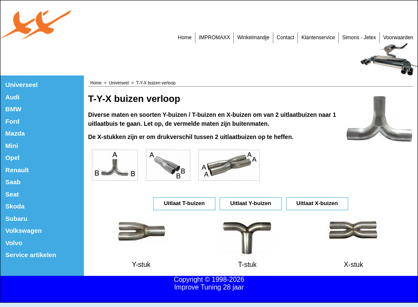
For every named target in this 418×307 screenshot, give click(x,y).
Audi (13, 97)
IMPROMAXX (214, 38)
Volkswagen (24, 230)
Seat (12, 194)
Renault (17, 170)
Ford (13, 121)
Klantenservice (318, 38)
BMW (14, 109)
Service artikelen (31, 254)
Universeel (22, 84)
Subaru (17, 218)
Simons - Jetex (359, 38)
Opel (13, 157)
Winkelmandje (253, 38)
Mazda (15, 133)
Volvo (14, 242)
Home (185, 38)
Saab (13, 181)
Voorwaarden (398, 38)
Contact (285, 38)
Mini (12, 145)
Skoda (15, 206)
